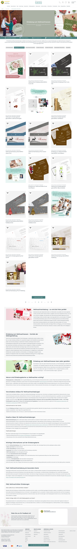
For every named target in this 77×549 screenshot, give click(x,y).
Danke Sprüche (46, 534)
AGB (34, 536)
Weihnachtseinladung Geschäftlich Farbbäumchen (14, 221)
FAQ (25, 541)
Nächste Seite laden (38, 297)
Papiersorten (27, 532)
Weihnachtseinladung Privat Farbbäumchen (36, 221)
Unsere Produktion (28, 536)
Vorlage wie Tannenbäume (25, 435)
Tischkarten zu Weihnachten (11, 402)
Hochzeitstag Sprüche (62, 539)
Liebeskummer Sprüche (47, 532)
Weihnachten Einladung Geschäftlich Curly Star (38, 82)
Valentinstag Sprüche (62, 532)
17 (35, 302)
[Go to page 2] (32, 302)
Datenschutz (36, 534)
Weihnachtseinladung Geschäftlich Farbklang (60, 256)
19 (41, 302)
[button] (30, 53)
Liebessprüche (61, 534)
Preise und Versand (28, 530)
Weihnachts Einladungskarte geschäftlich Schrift (36, 256)
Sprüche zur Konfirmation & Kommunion (50, 541)
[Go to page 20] (45, 302)
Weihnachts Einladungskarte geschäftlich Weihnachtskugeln (13, 117)
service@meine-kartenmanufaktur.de (7, 534)
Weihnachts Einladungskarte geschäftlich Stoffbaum (58, 117)
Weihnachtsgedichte (62, 530)
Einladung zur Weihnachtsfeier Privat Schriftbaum (38, 187)
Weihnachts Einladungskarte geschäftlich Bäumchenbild (58, 187)
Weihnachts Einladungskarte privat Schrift (14, 256)
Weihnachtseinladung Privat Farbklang (15, 290)
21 (48, 302)
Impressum (35, 530)
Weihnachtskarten (43, 381)
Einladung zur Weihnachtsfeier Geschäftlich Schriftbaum (59, 152)
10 (50, 523)
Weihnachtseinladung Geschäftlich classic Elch (14, 152)
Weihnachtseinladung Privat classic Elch (37, 152)
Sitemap (26, 539)
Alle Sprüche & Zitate (47, 530)
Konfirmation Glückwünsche (63, 541)
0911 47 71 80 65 (7, 539)
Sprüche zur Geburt (72, 530)
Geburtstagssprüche (62, 536)
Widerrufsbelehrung (37, 532)
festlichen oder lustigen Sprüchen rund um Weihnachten (37, 424)
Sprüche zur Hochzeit (47, 539)
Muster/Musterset (28, 534)
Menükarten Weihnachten (61, 401)
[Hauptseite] (38, 2)
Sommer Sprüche (46, 536)
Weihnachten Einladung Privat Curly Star (60, 82)
